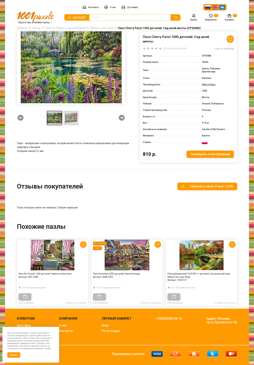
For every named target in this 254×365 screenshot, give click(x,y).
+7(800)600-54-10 (169, 318)
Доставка (129, 7)
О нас (110, 7)
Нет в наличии (225, 48)
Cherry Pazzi (208, 84)
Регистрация (111, 331)
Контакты (90, 7)
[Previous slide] (20, 118)
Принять (14, 355)
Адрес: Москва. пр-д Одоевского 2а (221, 320)
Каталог (77, 17)
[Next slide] (121, 118)
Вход (105, 325)
